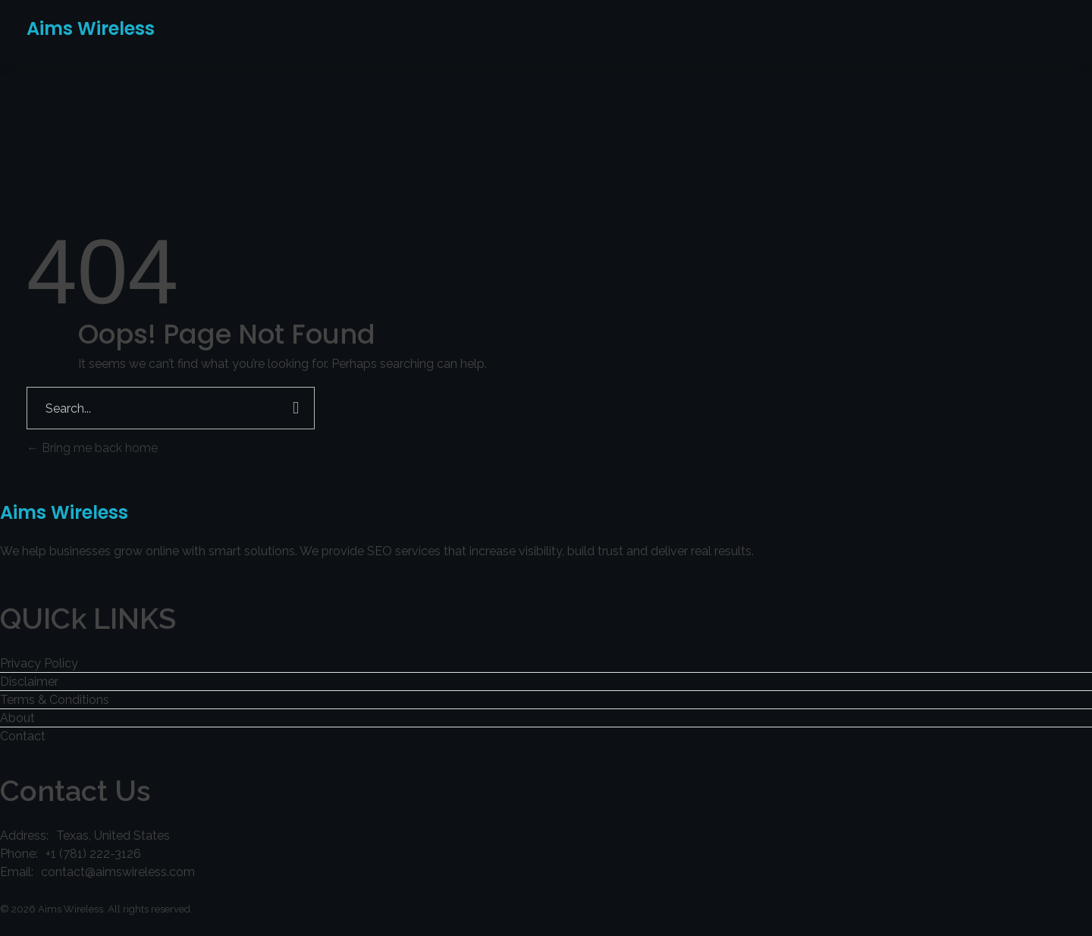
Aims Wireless (91, 28)
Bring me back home (92, 448)
